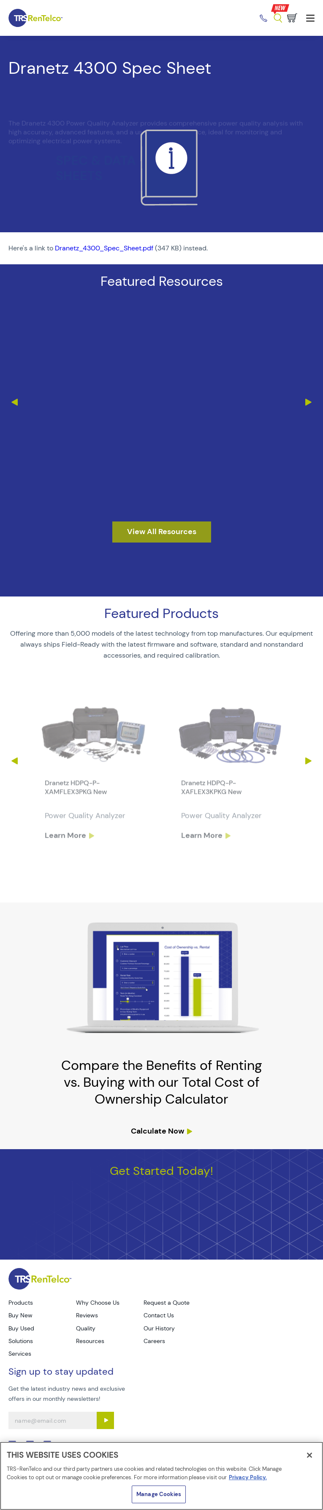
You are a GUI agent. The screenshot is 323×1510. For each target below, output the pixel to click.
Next (308, 402)
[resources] (161, 532)
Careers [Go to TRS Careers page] (154, 1341)
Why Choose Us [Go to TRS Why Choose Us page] (97, 1302)
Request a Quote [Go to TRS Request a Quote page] (167, 1302)
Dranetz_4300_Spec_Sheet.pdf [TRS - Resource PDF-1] (104, 248)
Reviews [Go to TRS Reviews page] (87, 1315)
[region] (161, 1476)
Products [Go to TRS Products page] (20, 1302)
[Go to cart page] (292, 17)
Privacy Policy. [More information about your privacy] (248, 1477)
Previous (14, 402)
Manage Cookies (158, 1494)
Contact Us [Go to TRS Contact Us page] (159, 1315)
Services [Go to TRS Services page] (19, 1353)
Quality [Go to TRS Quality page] (85, 1328)
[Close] (309, 1455)
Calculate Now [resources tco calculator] (157, 1131)
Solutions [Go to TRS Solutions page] (20, 1341)
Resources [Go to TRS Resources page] (90, 1341)
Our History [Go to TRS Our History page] (159, 1328)
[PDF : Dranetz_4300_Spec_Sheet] (161, 248)
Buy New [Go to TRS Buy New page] (20, 1315)
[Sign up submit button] (105, 1420)
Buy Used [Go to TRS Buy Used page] (21, 1328)
